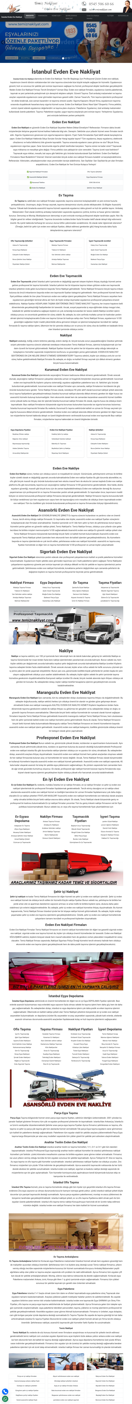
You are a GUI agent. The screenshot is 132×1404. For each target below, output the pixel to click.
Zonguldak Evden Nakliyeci (110, 1064)
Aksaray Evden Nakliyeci (22, 832)
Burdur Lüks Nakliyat (80, 839)
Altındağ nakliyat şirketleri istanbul (66, 1381)
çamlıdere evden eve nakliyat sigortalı (66, 1400)
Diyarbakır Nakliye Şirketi (21, 264)
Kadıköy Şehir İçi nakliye (60, 434)
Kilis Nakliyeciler (51, 1047)
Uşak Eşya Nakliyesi (110, 1054)
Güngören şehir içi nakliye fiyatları (26, 1391)
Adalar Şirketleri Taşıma (21, 449)
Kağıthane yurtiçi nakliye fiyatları (27, 1395)
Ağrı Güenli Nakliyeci (109, 594)
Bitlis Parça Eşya (80, 836)
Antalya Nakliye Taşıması (60, 260)
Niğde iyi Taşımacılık (22, 1061)
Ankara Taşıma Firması (51, 822)
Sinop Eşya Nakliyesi (22, 1054)
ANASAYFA (35, 16)
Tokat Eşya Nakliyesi (80, 1051)
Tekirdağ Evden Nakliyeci (51, 1057)
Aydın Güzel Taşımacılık (99, 250)
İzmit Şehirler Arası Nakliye (22, 1044)
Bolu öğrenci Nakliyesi (81, 591)
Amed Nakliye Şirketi (22, 839)
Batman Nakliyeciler (58, 264)
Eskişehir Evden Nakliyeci (21, 255)
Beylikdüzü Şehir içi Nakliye (61, 449)
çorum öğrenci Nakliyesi (110, 825)
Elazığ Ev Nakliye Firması (110, 835)
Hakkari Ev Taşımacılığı (110, 838)
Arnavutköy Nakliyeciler (21, 453)
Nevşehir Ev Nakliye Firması (110, 1047)
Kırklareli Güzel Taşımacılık (81, 1037)
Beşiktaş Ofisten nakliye (21, 434)
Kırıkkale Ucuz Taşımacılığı (81, 1034)
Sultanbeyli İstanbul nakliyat (61, 439)
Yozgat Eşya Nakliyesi (110, 1061)
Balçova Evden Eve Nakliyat (105, 1376)
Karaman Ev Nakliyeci (51, 1037)
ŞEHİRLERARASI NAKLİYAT (76, 17)
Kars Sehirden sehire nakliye (51, 1041)
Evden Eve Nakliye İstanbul (95, 17)
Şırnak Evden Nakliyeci (22, 1057)
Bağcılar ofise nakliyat (20, 439)
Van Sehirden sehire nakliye (61, 255)
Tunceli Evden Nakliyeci (80, 1054)
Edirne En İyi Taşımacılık (110, 598)
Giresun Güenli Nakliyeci (51, 838)
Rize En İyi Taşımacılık (51, 1064)
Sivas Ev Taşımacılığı (51, 1051)
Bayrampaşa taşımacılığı (21, 444)
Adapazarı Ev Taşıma (22, 826)
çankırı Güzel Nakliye (110, 822)
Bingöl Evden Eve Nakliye (80, 832)
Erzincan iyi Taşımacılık (22, 842)
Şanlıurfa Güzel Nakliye (80, 588)
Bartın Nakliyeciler (51, 835)
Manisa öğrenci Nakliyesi (110, 1037)
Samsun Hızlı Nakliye (80, 594)
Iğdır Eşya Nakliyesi (22, 1037)
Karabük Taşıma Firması (51, 1034)
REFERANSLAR (123, 16)
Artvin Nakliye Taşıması (51, 832)
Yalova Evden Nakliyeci (110, 1057)
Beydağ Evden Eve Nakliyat (105, 1395)
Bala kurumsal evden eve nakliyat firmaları (66, 1391)
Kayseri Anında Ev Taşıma (80, 598)
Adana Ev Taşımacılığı (20, 245)
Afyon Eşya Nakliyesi (22, 829)
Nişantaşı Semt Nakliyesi (60, 453)
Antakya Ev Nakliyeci (51, 825)
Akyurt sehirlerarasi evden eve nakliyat (66, 1376)
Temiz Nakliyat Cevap (110, 1034)
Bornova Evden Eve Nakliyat (105, 1400)
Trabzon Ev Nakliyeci (59, 250)
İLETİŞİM (110, 16)
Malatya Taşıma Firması (60, 245)
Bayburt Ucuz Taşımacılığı (80, 826)
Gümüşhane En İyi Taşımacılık (80, 842)
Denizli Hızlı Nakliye (110, 828)
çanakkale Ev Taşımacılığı (109, 601)
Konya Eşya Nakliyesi (20, 250)
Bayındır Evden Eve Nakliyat (105, 1381)
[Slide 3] (69, 58)
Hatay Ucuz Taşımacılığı (99, 245)
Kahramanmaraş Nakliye (22, 1047)
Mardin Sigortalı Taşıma (110, 591)
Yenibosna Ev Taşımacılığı (80, 1061)
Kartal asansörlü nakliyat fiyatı (27, 1400)
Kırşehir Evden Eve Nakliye (80, 1041)
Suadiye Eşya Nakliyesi (51, 1054)
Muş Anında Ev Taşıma (110, 1044)
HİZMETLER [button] (61, 16)
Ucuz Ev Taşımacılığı (110, 1051)
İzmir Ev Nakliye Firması (80, 601)
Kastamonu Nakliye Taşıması (51, 1044)
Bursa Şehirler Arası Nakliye (22, 260)
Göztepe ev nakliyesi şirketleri (27, 1386)
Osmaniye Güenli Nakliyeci (51, 1061)
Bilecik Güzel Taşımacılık (81, 829)
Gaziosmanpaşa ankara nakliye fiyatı (26, 1381)
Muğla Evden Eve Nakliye (99, 255)
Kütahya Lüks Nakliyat (81, 1047)
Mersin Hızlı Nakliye (110, 1041)
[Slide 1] (63, 58)
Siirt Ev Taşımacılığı (22, 1051)
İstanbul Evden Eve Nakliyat (14, 17)
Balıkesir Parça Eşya (98, 260)
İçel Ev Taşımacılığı (22, 1034)
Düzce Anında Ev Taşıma (110, 832)
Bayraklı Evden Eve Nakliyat (105, 1386)
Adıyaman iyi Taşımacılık (110, 588)
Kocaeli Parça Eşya (80, 1044)
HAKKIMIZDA (47, 16)
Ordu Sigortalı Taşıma (22, 1064)
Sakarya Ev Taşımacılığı (80, 1057)
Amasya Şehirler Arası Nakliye (22, 836)
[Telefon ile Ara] (5, 1391)
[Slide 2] (66, 58)
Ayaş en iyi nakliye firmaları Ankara (66, 1386)
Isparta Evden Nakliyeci (22, 1041)
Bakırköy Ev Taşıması (59, 444)
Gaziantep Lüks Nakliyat (99, 264)
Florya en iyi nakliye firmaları (27, 1376)
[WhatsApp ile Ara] (5, 1399)
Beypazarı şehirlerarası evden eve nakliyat (66, 1395)
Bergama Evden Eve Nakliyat (105, 1391)
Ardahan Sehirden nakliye (51, 828)
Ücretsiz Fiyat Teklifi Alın (66, 56)
